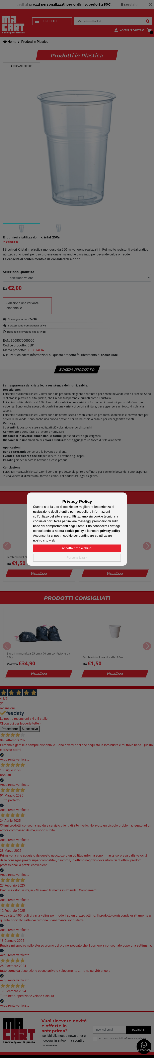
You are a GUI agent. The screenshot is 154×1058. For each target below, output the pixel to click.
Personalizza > (77, 558)
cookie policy (74, 531)
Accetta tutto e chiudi (77, 548)
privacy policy (110, 531)
